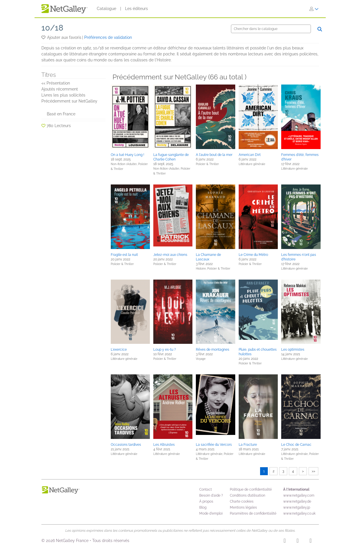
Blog (202, 507)
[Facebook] (298, 541)
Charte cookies (242, 501)
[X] (310, 541)
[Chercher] (271, 29)
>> (313, 471)
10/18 (52, 28)
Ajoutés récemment (59, 89)
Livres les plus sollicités (63, 95)
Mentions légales (243, 507)
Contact (205, 489)
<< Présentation (55, 83)
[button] (43, 37)
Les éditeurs (136, 8)
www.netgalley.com (298, 495)
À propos (206, 501)
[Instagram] (285, 541)
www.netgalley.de (297, 501)
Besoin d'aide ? (211, 495)
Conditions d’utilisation (247, 495)
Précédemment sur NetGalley (69, 101)
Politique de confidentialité (251, 489)
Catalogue (106, 8)
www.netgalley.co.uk (299, 513)
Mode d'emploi (211, 513)
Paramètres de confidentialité (253, 513)
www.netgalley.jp (296, 507)
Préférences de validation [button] (108, 37)
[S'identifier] (314, 8)
